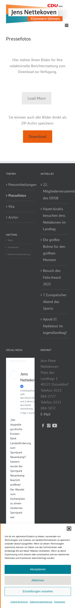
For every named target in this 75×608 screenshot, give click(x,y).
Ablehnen (37, 580)
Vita (11, 206)
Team (10, 240)
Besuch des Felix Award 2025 (52, 277)
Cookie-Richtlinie (19, 601)
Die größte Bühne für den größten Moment (54, 249)
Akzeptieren (38, 569)
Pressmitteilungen (20, 184)
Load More (37, 98)
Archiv (13, 217)
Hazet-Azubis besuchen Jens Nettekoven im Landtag (54, 219)
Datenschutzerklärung (41, 601)
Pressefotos (17, 195)
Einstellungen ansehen (38, 591)
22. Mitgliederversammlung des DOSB (55, 191)
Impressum (59, 601)
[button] (69, 529)
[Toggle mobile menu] (67, 25)
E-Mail (45, 414)
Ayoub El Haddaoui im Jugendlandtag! (55, 326)
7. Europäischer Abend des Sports (54, 302)
